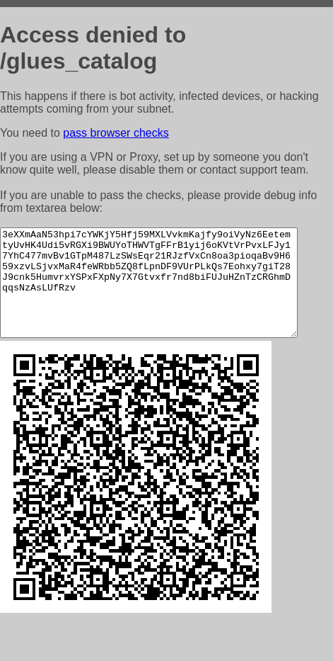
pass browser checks (115, 133)
